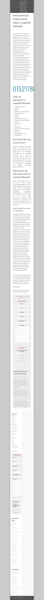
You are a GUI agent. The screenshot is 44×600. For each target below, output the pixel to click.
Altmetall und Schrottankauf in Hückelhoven (15, 577)
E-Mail (22, 316)
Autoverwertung (23, 3)
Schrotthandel (23, 12)
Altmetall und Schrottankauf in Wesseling (15, 536)
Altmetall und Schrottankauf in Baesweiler (15, 555)
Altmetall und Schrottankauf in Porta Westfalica (16, 550)
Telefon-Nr (22, 312)
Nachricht (22, 325)
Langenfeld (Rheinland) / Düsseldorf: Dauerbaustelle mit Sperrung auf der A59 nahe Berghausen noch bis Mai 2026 (21, 378)
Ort (22, 308)
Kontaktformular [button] (15, 451)
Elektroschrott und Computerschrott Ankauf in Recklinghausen (16, 587)
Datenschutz (18, 598)
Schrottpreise (23, 8)
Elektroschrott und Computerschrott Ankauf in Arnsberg (16, 573)
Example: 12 (22, 355)
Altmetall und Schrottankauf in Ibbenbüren (15, 545)
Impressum (23, 598)
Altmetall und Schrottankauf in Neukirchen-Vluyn (15, 540)
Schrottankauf (23, 1)
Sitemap (13, 598)
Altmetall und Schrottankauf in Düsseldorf (15, 524)
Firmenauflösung (23, 10)
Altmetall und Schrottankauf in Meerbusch (15, 582)
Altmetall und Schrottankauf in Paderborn (15, 560)
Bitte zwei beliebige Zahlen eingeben (22, 351)
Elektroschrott (23, 5)
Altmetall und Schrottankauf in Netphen (15, 592)
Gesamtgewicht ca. (22, 321)
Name (22, 303)
